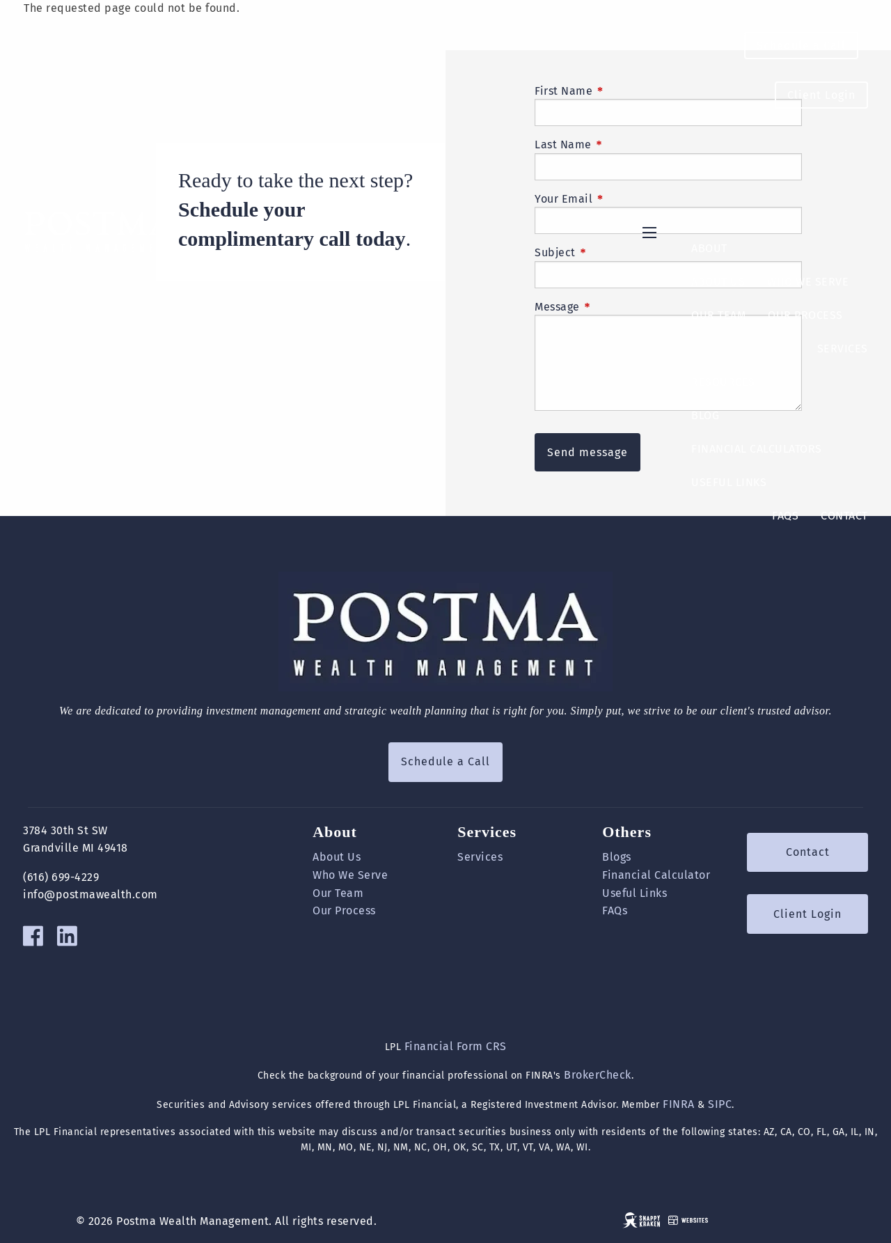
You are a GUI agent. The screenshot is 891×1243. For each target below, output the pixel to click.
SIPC (720, 1104)
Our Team (718, 315)
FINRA (679, 1104)
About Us (718, 281)
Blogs (616, 856)
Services (842, 348)
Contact (844, 515)
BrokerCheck (597, 1074)
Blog (705, 415)
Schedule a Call (801, 45)
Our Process (805, 315)
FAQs (785, 515)
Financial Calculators (756, 448)
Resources (723, 382)
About (709, 248)
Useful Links (728, 482)
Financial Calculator (656, 875)
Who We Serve (808, 281)
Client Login (821, 95)
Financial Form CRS (455, 1046)
